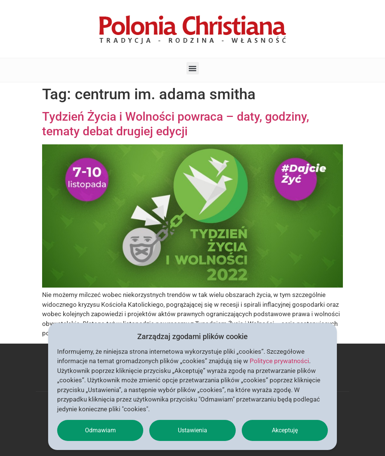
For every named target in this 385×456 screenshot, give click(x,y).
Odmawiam (100, 430)
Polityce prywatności (279, 361)
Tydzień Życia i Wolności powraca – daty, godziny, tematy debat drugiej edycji (175, 123)
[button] (192, 68)
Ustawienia (192, 430)
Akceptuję (285, 430)
